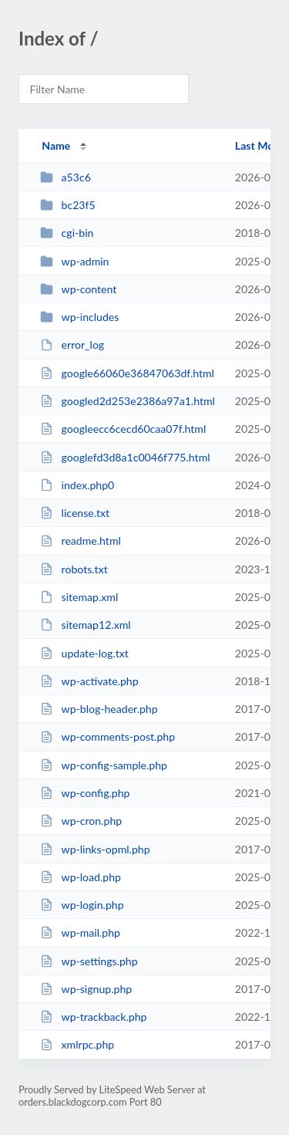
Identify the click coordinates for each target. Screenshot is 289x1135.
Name (56, 145)
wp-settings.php (88, 961)
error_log (72, 344)
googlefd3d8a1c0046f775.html (125, 457)
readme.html (80, 540)
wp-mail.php (80, 932)
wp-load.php (80, 876)
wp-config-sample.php (103, 765)
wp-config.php (84, 792)
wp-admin (74, 261)
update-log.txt (84, 653)
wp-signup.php (86, 988)
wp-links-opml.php (95, 849)
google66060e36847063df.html (127, 373)
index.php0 (77, 484)
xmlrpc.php (77, 1044)
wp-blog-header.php (98, 708)
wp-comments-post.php (107, 736)
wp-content (78, 289)
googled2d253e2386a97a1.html (127, 400)
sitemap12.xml (85, 624)
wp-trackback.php (93, 1016)
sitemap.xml (79, 596)
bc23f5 (67, 204)
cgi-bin (66, 232)
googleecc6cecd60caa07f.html (123, 428)
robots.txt (74, 569)
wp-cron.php (81, 820)
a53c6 (65, 177)
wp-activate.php (89, 680)
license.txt (74, 512)
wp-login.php (81, 904)
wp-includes (79, 316)
